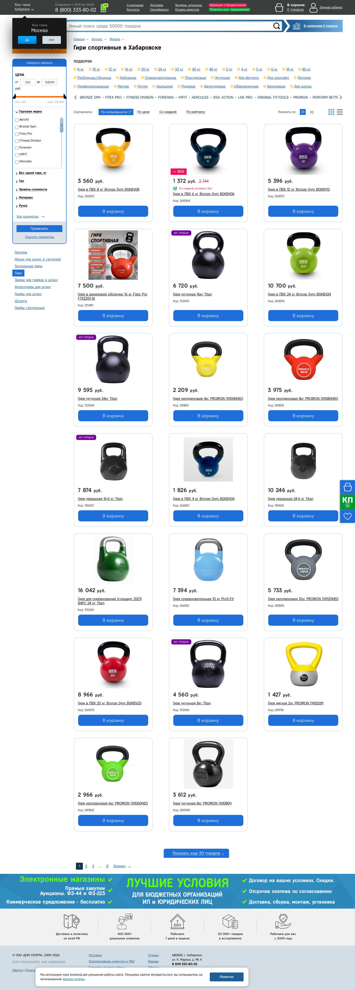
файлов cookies (74, 979)
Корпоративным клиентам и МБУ (112, 961)
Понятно (227, 977)
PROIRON (300, 97)
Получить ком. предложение (229, 9)
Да (27, 40)
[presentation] (75, 97)
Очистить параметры (39, 236)
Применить (39, 229)
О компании (135, 5)
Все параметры (27, 216)
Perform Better (327, 97)
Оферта (17, 970)
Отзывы (153, 955)
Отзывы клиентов (187, 9)
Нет (51, 40)
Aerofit (24, 119)
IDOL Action (223, 97)
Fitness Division (139, 97)
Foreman (166, 97)
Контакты (133, 9)
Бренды (153, 961)
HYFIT (182, 97)
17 (107, 866)
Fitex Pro (113, 97)
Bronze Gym (90, 97)
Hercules (200, 97)
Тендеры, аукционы (188, 5)
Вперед (119, 866)
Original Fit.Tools (272, 97)
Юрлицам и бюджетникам (228, 5)
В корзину (113, 211)
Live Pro (245, 97)
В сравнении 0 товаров (321, 25)
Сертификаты (159, 9)
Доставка (156, 5)
